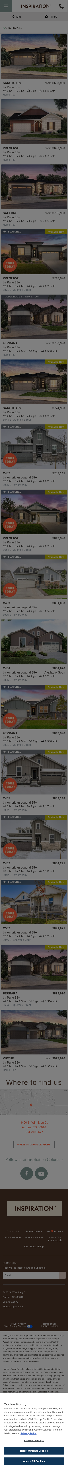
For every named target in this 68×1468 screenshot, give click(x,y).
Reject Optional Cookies (34, 1450)
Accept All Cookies (34, 1461)
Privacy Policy (28, 1433)
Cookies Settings (34, 1440)
